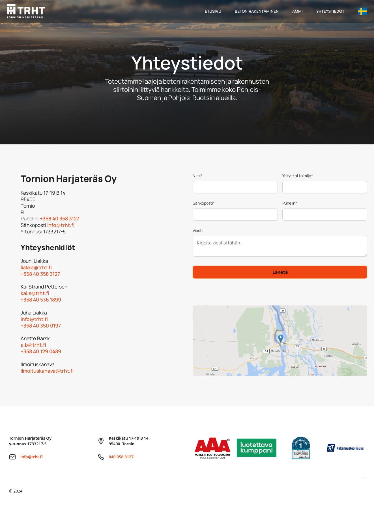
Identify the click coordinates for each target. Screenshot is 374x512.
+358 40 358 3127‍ (40, 273)
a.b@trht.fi (33, 344)
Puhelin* (289, 203)
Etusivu (213, 11)
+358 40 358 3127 (59, 218)
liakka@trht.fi (36, 267)
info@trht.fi (60, 225)
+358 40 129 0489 (41, 351)
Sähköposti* (204, 203)
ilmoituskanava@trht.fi (48, 370)
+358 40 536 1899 (41, 299)
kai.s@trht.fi (35, 293)
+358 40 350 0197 (41, 325)
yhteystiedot (330, 11)
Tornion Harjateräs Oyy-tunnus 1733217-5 (30, 440)
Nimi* (197, 175)
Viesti (198, 230)
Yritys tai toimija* (297, 175)
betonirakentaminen (257, 11)
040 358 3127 (121, 456)
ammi (297, 11)
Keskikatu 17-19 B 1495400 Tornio (129, 440)
